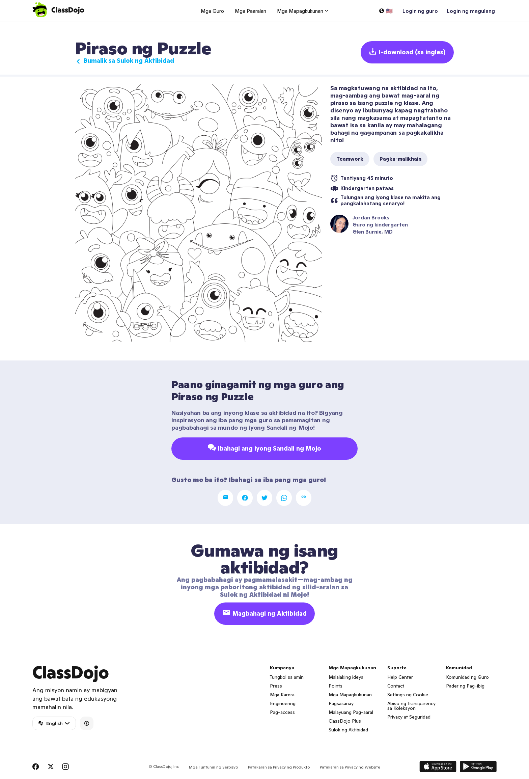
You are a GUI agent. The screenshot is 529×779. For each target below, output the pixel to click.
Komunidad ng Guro (467, 677)
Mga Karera (282, 695)
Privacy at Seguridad (408, 717)
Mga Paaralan (250, 11)
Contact (395, 686)
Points (335, 686)
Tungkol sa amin (287, 677)
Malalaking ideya (346, 677)
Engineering (283, 703)
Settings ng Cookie (407, 695)
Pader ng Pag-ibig (465, 686)
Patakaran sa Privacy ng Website (350, 767)
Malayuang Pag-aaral (351, 712)
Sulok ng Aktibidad (348, 730)
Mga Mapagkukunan (350, 695)
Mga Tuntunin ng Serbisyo (213, 767)
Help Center (400, 677)
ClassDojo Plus (345, 721)
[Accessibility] (86, 723)
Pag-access (282, 712)
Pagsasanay (341, 703)
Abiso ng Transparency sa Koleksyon (411, 705)
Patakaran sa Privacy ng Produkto (279, 767)
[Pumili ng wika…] (385, 10)
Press (276, 686)
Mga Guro (212, 11)
